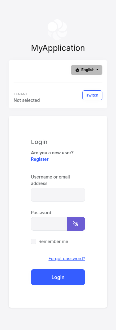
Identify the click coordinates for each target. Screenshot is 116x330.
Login (57, 277)
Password (41, 212)
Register (40, 159)
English (85, 69)
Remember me (53, 241)
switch (92, 95)
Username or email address (50, 180)
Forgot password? (67, 258)
